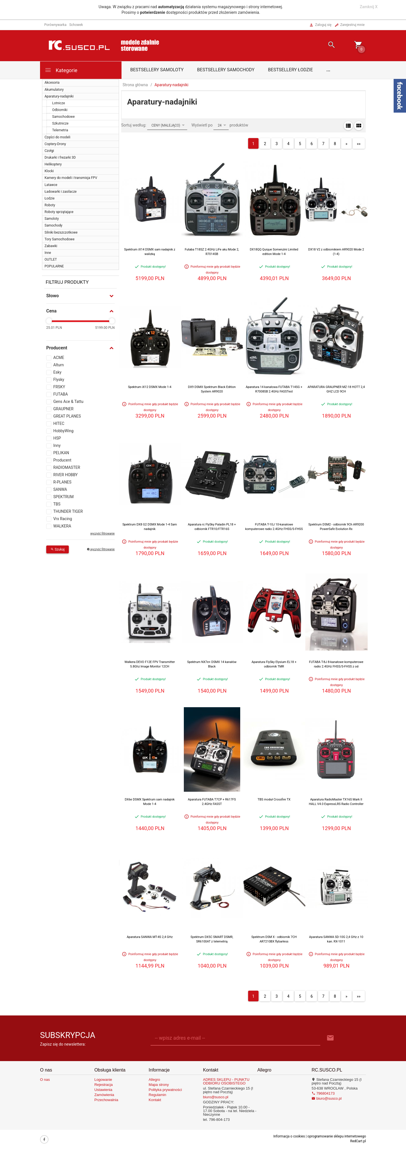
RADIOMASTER (66, 467)
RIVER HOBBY (65, 475)
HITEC (58, 423)
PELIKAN (61, 453)
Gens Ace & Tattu (68, 401)
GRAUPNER (63, 409)
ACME (58, 357)
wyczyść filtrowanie (102, 533)
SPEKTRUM (63, 496)
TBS (56, 504)
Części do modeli (57, 137)
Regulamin (157, 1095)
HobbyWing (63, 431)
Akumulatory (54, 90)
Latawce (51, 185)
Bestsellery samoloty (157, 69)
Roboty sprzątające (59, 212)
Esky (57, 372)
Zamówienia (104, 1095)
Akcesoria (52, 83)
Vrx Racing (62, 518)
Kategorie (61, 70)
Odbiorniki (59, 110)
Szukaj (57, 549)
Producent (62, 460)
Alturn (58, 365)
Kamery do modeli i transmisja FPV (71, 178)
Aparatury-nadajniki (59, 96)
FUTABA (60, 394)
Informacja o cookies (289, 1136)
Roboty (50, 205)
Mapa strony (159, 1085)
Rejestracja (103, 1085)
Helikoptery (53, 164)
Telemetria (60, 130)
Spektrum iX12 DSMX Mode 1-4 (149, 387)
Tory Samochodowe (59, 239)
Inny (57, 445)
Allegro (154, 1079)
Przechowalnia (106, 1100)
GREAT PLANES (67, 416)
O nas (45, 1079)
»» (359, 143)
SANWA (60, 489)
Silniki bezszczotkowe (61, 232)
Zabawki (51, 246)
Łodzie (49, 198)
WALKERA (62, 526)
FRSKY (59, 387)
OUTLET (51, 259)
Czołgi (49, 151)
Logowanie (103, 1079)
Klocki (49, 171)
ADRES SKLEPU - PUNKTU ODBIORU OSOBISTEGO (226, 1081)
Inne (48, 253)
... (328, 69)
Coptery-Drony (55, 144)
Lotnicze (58, 103)
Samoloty (52, 219)
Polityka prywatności (165, 1090)
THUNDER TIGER (68, 511)
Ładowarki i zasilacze (61, 192)
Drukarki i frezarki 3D (60, 157)
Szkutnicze (60, 123)
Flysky (58, 379)
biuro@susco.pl (215, 1097)
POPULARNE (54, 266)
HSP (57, 438)
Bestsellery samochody (226, 69)
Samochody (53, 225)
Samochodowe (63, 117)
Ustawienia (103, 1090)
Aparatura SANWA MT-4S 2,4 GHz (150, 937)
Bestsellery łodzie (290, 69)
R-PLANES (62, 482)
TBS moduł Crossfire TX (274, 799)
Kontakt (155, 1100)
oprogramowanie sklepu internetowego (336, 1136)
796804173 (323, 1093)
